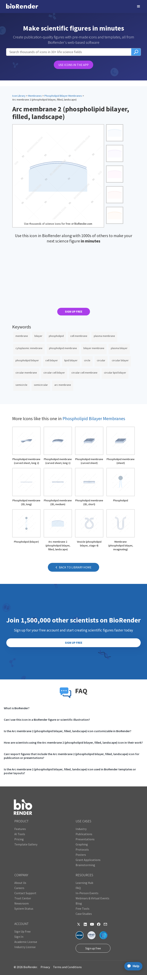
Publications (84, 834)
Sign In (18, 937)
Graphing (82, 844)
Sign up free (93, 948)
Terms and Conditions (67, 967)
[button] (138, 6)
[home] (22, 6)
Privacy (45, 967)
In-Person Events (87, 893)
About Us (20, 883)
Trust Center (22, 898)
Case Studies (84, 914)
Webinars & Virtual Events (92, 898)
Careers (19, 888)
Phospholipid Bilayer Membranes (63, 95)
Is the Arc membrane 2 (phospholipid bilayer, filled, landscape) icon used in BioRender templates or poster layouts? (70, 771)
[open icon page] (26, 446)
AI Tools (19, 834)
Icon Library (18, 95)
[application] (132, 966)
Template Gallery (25, 844)
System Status (23, 908)
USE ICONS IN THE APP (73, 65)
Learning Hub (84, 883)
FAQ (78, 888)
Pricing (19, 839)
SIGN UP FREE (73, 311)
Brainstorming (85, 865)
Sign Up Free (22, 931)
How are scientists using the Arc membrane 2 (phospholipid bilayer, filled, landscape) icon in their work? (73, 742)
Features (20, 829)
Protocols (82, 849)
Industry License (25, 947)
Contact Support (25, 893)
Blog (79, 903)
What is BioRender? (16, 708)
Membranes (35, 95)
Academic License (25, 942)
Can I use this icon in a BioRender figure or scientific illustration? (47, 719)
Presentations (85, 839)
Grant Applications (88, 860)
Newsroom (21, 903)
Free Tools (82, 908)
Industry (81, 829)
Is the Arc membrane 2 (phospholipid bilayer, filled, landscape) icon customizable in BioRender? (67, 731)
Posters (81, 855)
